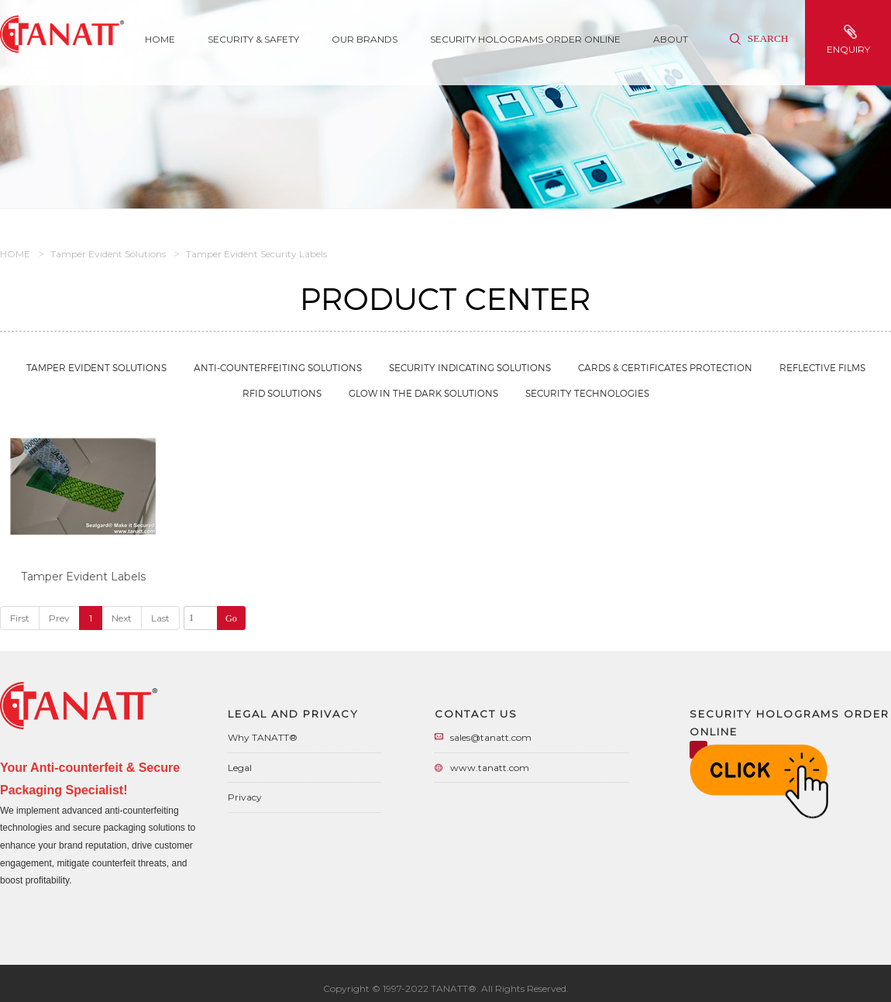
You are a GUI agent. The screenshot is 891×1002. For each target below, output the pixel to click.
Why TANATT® (263, 737)
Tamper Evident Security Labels (256, 254)
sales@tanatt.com (491, 737)
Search (759, 38)
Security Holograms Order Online (525, 39)
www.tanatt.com (489, 767)
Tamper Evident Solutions (108, 254)
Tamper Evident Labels (83, 577)
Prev (59, 618)
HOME (15, 254)
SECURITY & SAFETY (253, 39)
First (19, 618)
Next (122, 618)
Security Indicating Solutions (470, 368)
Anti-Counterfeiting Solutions (278, 368)
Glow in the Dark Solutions (423, 393)
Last (160, 618)
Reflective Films (822, 368)
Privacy (245, 797)
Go (231, 618)
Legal (240, 767)
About (670, 39)
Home (160, 39)
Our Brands (364, 39)
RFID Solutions (282, 393)
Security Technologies (587, 393)
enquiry (849, 40)
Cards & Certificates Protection (665, 368)
